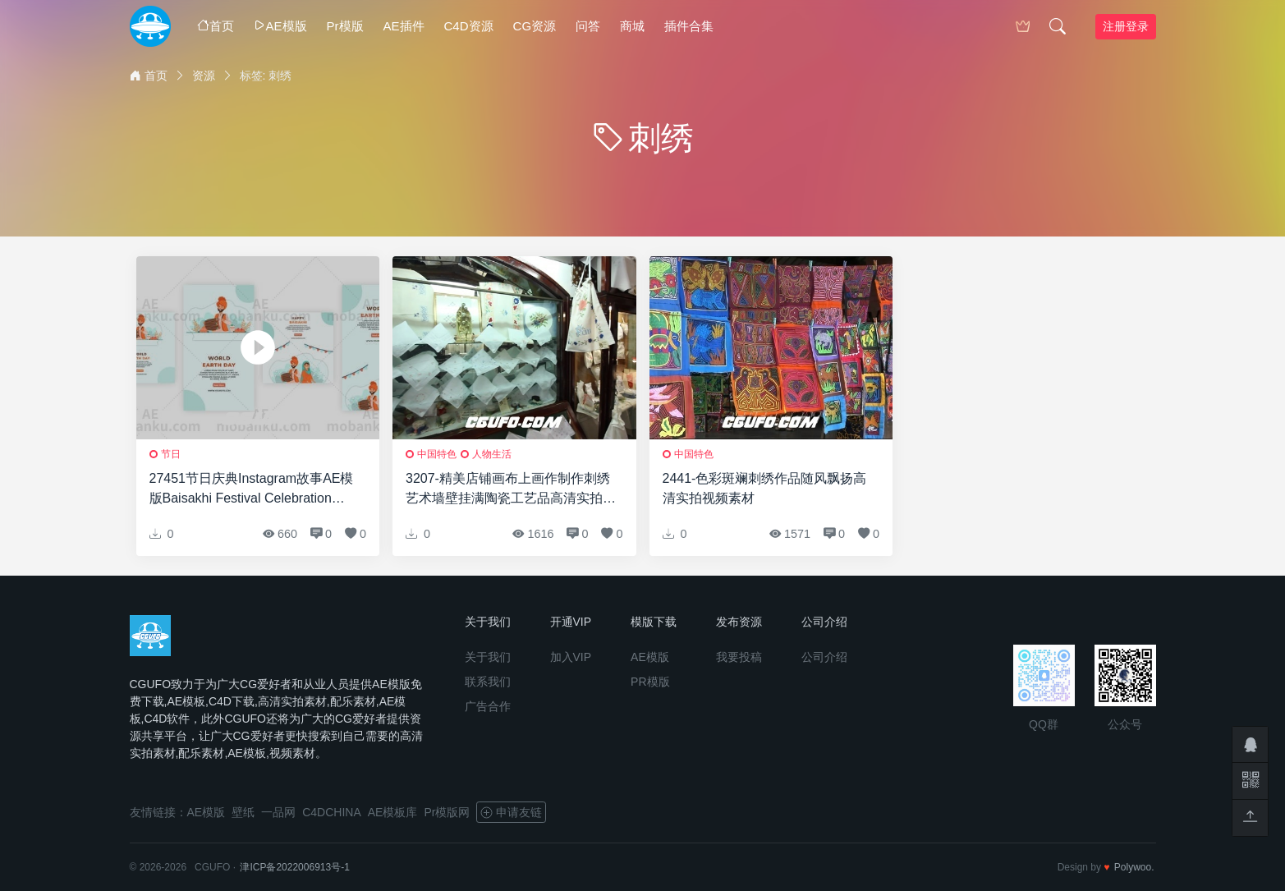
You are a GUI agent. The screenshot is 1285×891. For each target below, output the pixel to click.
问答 (588, 26)
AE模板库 (393, 812)
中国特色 (437, 454)
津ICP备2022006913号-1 (294, 867)
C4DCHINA (331, 812)
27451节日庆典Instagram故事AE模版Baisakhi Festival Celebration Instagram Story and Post (251, 489)
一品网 (278, 812)
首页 (215, 26)
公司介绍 (824, 657)
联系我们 (488, 681)
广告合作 (488, 706)
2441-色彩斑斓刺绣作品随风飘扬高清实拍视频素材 (765, 488)
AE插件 (404, 26)
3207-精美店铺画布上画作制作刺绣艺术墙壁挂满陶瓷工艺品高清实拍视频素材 (511, 489)
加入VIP (571, 657)
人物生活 (492, 454)
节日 (171, 454)
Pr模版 (345, 26)
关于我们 (488, 657)
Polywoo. (1134, 867)
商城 (632, 26)
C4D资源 (468, 26)
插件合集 (689, 26)
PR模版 (650, 681)
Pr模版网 (447, 812)
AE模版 (280, 26)
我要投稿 (739, 657)
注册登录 (1126, 26)
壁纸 (243, 812)
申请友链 (511, 812)
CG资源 (535, 26)
